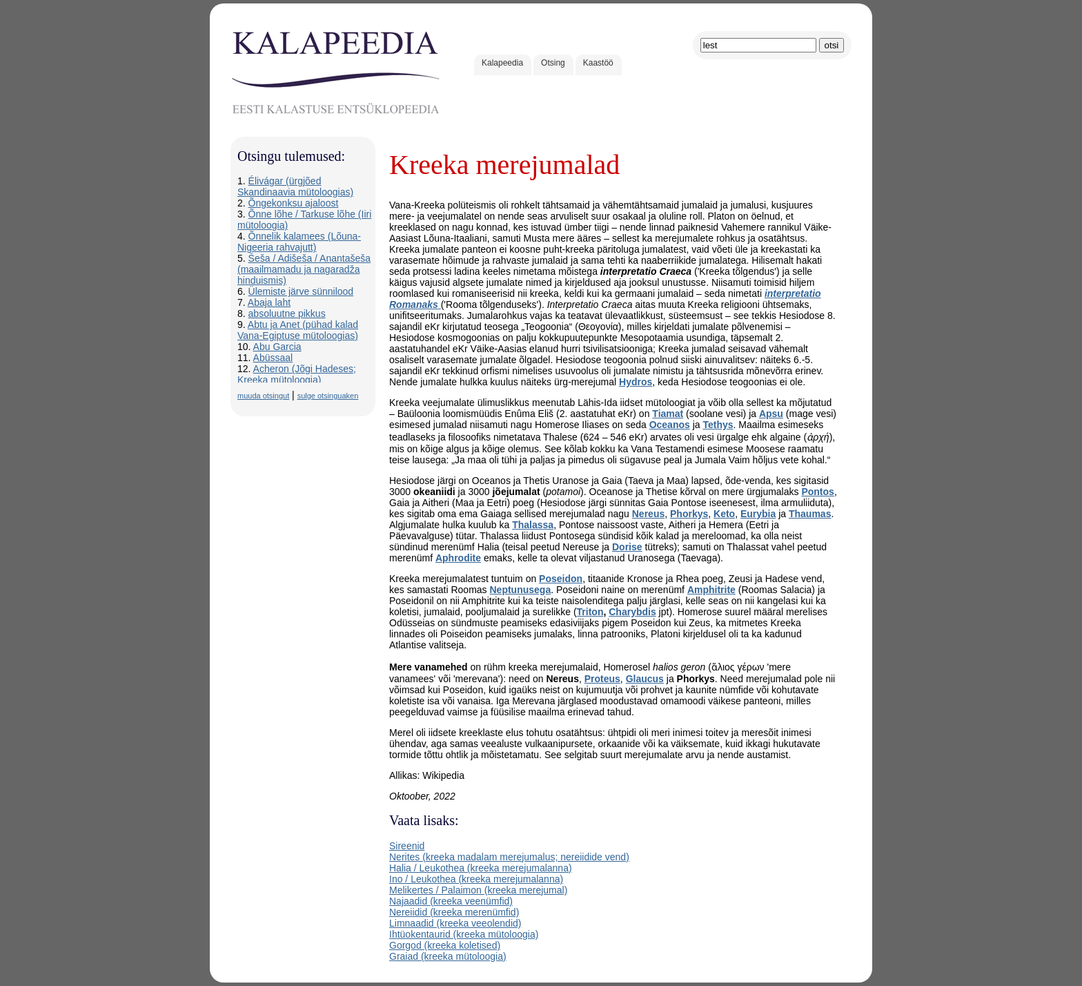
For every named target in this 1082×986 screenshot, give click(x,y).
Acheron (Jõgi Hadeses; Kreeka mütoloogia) (296, 374)
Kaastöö (598, 63)
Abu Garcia (277, 346)
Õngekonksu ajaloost (293, 203)
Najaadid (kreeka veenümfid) (451, 901)
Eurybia (758, 513)
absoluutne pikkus (287, 313)
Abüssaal (273, 357)
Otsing (553, 63)
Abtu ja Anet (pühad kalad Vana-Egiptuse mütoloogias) (297, 330)
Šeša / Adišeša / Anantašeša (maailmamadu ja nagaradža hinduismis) (304, 269)
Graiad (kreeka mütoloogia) (447, 956)
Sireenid (406, 845)
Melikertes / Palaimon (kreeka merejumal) (478, 890)
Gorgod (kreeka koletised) (444, 945)
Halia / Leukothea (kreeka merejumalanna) (480, 867)
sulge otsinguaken (328, 396)
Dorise (627, 546)
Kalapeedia (502, 63)
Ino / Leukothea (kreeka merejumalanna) (476, 878)
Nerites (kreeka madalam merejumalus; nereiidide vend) (509, 856)
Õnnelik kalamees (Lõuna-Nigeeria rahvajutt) (299, 242)
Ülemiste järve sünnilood (301, 291)
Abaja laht (269, 302)
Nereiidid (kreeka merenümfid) (454, 912)
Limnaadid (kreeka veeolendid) (455, 923)
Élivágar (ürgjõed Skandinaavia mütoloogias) (295, 186)
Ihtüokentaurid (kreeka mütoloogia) (463, 934)
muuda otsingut (263, 396)
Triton (590, 611)
